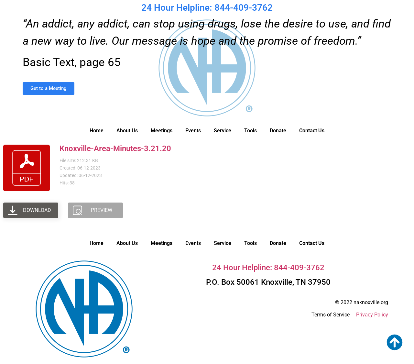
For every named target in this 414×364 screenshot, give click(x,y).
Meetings (161, 130)
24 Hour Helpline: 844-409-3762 (207, 7)
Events (193, 130)
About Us (127, 130)
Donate (278, 130)
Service (222, 130)
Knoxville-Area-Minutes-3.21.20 (115, 148)
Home (97, 130)
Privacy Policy (372, 315)
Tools (250, 130)
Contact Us (311, 130)
